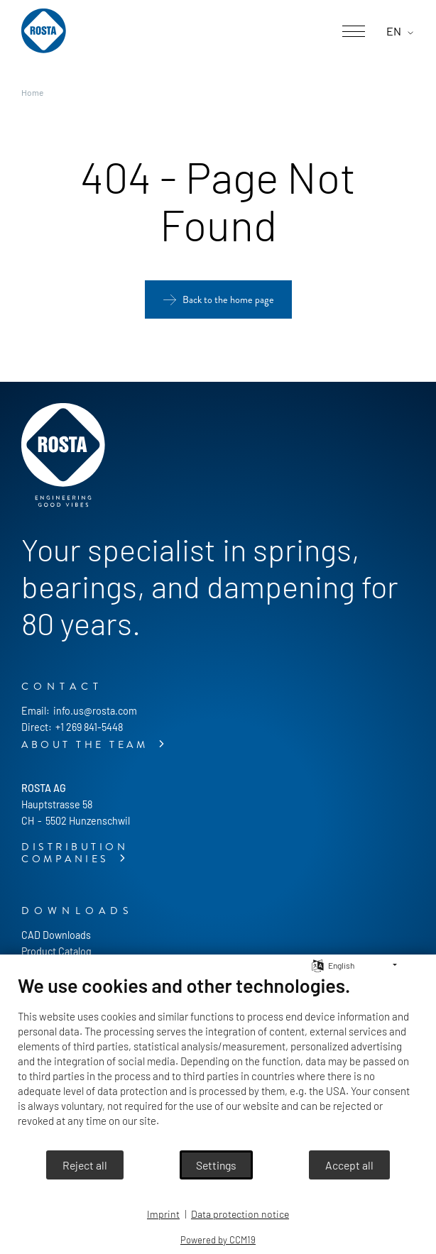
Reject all (84, 1165)
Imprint (163, 1214)
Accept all (349, 1165)
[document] (218, 1061)
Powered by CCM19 (218, 1239)
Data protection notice (240, 1214)
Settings (216, 1165)
